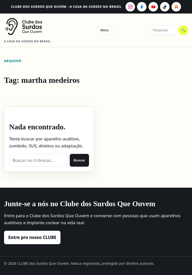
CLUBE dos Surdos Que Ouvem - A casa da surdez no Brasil (66, 7)
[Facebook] (141, 7)
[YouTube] (153, 7)
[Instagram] (130, 7)
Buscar (79, 160)
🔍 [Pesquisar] (183, 30)
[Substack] (176, 7)
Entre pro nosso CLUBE (32, 237)
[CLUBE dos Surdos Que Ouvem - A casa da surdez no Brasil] (31, 26)
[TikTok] (165, 7)
